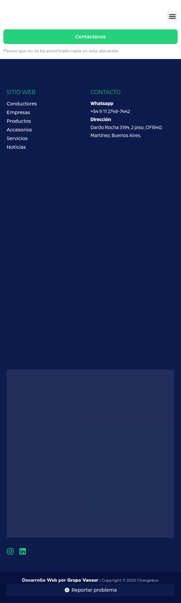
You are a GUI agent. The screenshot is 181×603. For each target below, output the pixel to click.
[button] (172, 16)
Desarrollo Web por (60, 580)
